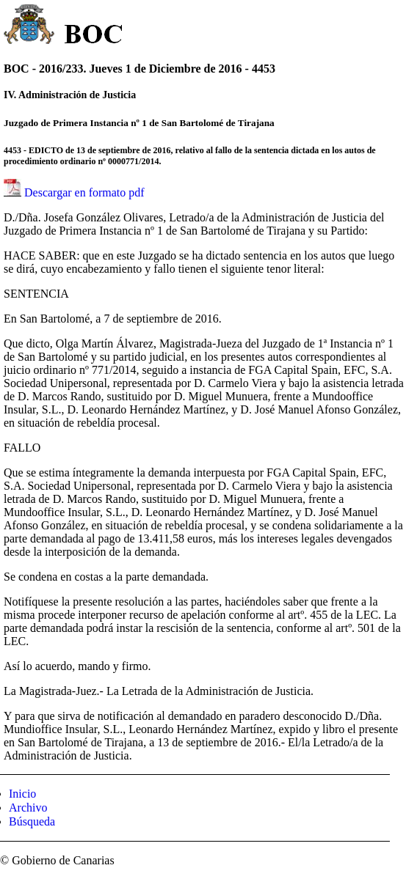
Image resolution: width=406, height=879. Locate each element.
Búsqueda (32, 821)
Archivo (28, 807)
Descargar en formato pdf (84, 192)
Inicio (22, 793)
